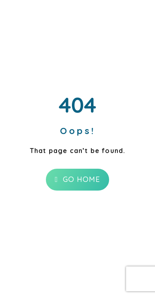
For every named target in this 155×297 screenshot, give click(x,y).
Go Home (77, 179)
